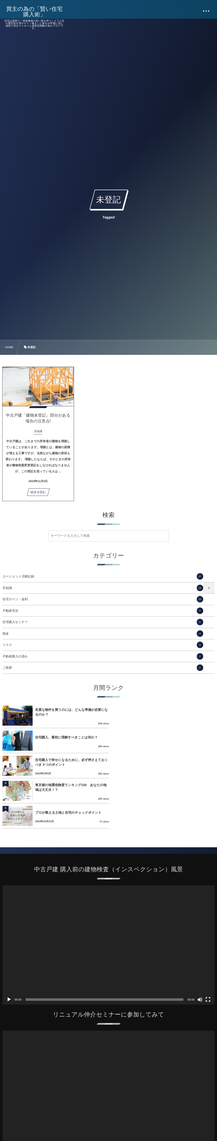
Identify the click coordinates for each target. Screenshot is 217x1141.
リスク (103, 645)
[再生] (9, 949)
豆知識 (103, 588)
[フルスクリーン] (207, 949)
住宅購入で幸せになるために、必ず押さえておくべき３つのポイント (71, 737)
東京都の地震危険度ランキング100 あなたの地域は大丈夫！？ (177, 737)
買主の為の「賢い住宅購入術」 (34, 11)
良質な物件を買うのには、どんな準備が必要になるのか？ (71, 712)
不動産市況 (103, 610)
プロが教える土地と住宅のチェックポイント (68, 762)
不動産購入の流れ (103, 656)
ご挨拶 (103, 667)
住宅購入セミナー (103, 622)
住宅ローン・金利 (103, 599)
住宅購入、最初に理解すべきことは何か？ (172, 712)
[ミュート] (199, 949)
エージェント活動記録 (103, 576)
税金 (103, 633)
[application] (108, 894)
